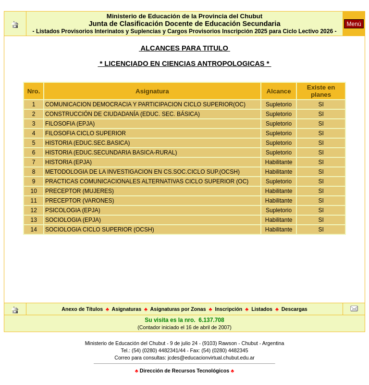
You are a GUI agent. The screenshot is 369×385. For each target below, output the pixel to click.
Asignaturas (127, 309)
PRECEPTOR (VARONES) (79, 200)
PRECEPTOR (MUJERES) (79, 191)
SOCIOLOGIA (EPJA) (73, 220)
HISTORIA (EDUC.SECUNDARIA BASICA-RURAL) (111, 152)
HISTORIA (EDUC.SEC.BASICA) (87, 143)
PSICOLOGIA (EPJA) (72, 210)
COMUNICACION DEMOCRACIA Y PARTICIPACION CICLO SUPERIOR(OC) (145, 104)
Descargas (295, 309)
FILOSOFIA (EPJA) (70, 123)
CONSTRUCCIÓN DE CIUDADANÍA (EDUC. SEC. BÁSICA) (122, 114)
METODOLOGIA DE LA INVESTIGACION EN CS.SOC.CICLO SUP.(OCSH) (142, 171)
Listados (261, 309)
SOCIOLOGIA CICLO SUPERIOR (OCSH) (99, 229)
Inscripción (228, 309)
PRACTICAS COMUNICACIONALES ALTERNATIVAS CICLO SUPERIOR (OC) (146, 181)
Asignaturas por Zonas (178, 309)
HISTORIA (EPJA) (68, 162)
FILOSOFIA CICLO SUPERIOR (85, 133)
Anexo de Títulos (82, 309)
